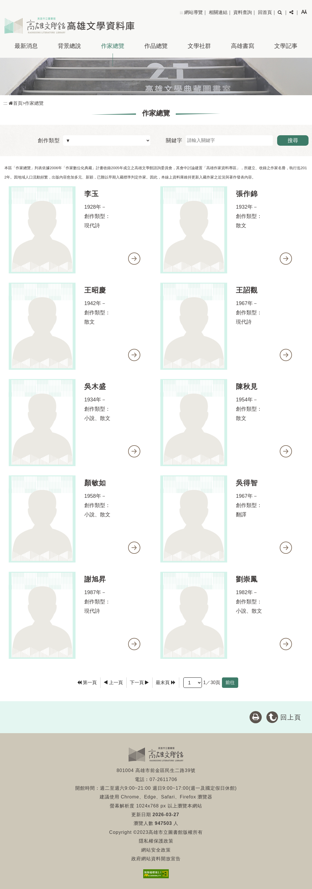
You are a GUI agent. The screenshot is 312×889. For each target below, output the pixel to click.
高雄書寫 (242, 46)
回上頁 (290, 717)
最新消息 (26, 46)
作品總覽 (156, 46)
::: (181, 12)
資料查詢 (242, 12)
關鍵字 (174, 140)
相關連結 (218, 12)
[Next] (139, 682)
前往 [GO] (230, 682)
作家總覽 (112, 46)
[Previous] (113, 682)
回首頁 (265, 12)
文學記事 (285, 46)
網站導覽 (193, 12)
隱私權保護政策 (156, 840)
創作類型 (49, 140)
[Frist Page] (87, 682)
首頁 (15, 103)
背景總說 (69, 46)
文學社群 (199, 46)
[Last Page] (165, 682)
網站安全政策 (156, 849)
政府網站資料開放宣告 (156, 858)
